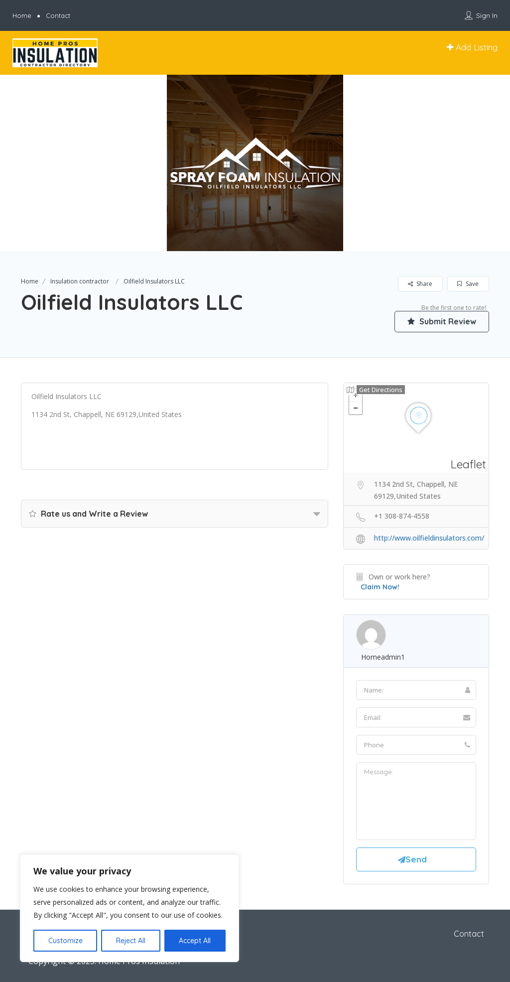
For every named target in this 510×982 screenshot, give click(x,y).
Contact (58, 15)
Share (420, 284)
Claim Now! (380, 586)
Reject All (130, 940)
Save (468, 284)
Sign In (487, 15)
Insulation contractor (79, 281)
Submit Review (441, 321)
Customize (65, 940)
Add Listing (472, 47)
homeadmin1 (383, 657)
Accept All (195, 940)
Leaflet (468, 464)
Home (21, 15)
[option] (255, 163)
